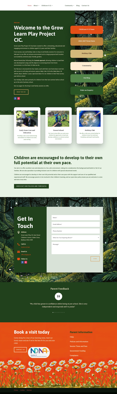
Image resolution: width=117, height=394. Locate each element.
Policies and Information (79, 342)
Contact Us (85, 5)
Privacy (16, 390)
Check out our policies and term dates (31, 186)
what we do (21, 92)
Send (95, 258)
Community (68, 5)
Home (30, 5)
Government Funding (77, 351)
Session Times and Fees (78, 346)
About (36, 5)
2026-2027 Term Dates (86, 41)
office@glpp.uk (26, 254)
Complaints (74, 355)
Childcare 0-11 (47, 5)
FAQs (72, 337)
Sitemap (29, 390)
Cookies (22, 390)
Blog (77, 5)
